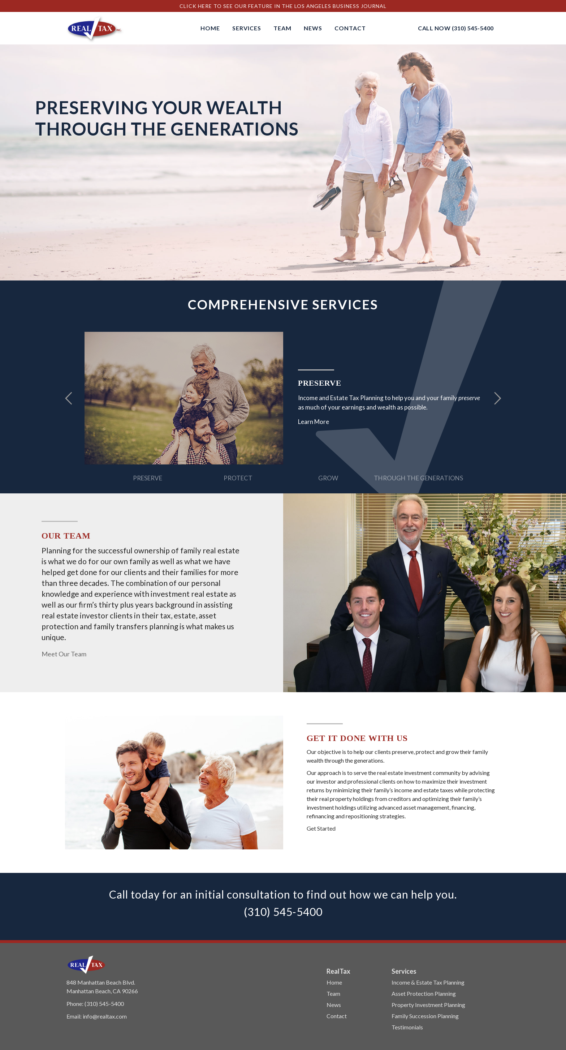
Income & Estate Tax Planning (428, 982)
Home (334, 982)
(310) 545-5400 (473, 28)
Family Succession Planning (425, 1015)
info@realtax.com (105, 1016)
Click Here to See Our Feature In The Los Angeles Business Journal (283, 6)
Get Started (321, 828)
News (334, 1004)
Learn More (313, 421)
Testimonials (407, 1027)
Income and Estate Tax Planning (341, 398)
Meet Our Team (64, 654)
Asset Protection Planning (424, 993)
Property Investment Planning (428, 1004)
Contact (337, 1015)
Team (333, 993)
